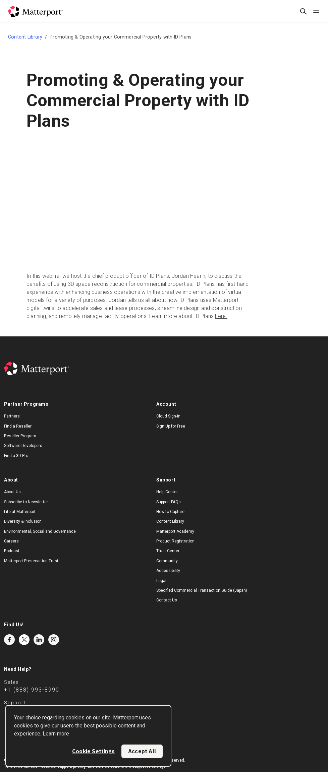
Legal (161, 580)
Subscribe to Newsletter (26, 502)
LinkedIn (39, 639)
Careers (11, 541)
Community (167, 561)
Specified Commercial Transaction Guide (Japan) (201, 590)
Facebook (9, 639)
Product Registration (175, 541)
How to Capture (170, 511)
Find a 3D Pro (16, 455)
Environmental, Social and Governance (40, 531)
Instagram (53, 639)
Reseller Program (20, 436)
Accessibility (168, 570)
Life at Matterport (20, 511)
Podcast (11, 551)
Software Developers (23, 445)
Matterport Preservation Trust (31, 561)
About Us (12, 492)
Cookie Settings (93, 751)
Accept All (142, 751)
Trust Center (167, 551)
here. (221, 316)
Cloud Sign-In (168, 416)
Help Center (167, 492)
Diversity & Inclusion (23, 521)
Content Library (25, 37)
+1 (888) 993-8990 (31, 690)
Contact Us (166, 600)
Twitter (24, 639)
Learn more (56, 733)
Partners (12, 416)
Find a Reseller (18, 426)
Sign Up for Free (170, 426)
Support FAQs (168, 502)
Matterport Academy (175, 531)
